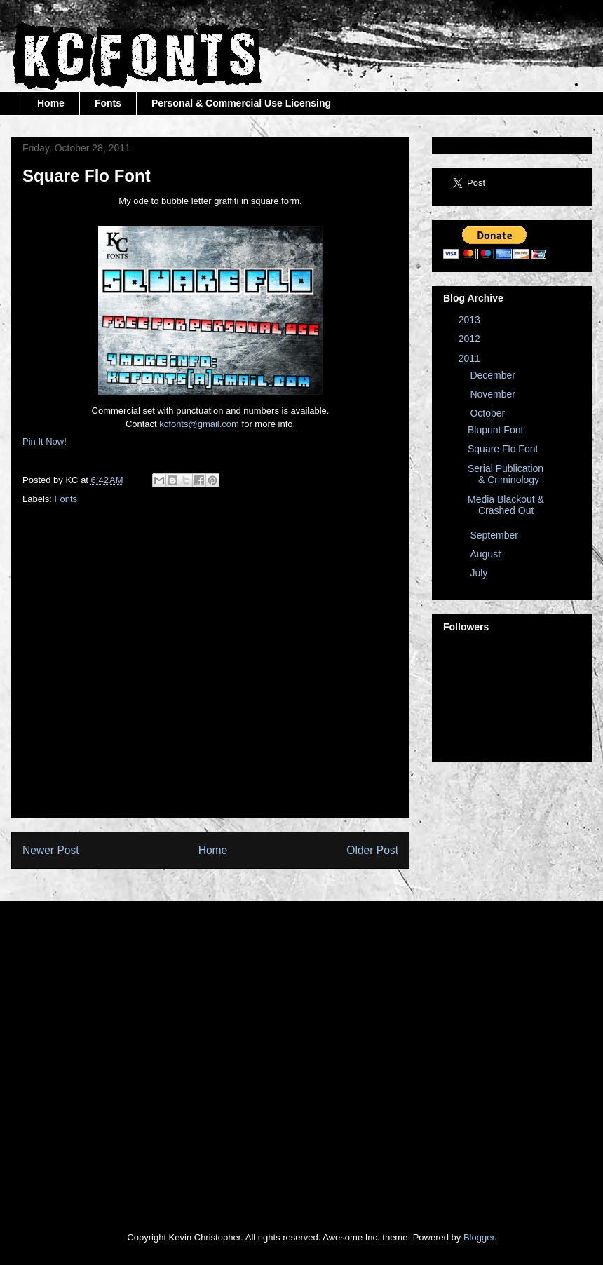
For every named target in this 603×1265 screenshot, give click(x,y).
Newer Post (50, 850)
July (480, 573)
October (489, 413)
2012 (471, 338)
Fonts (108, 103)
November (493, 394)
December (493, 375)
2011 (471, 358)
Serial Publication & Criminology (505, 474)
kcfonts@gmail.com (199, 424)
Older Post (372, 850)
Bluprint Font (495, 429)
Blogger (478, 1237)
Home (51, 103)
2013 (471, 319)
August (486, 554)
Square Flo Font (503, 448)
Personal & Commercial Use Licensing (241, 103)
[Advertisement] (131, 674)
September (495, 535)
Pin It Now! (44, 441)
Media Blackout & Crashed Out (506, 505)
